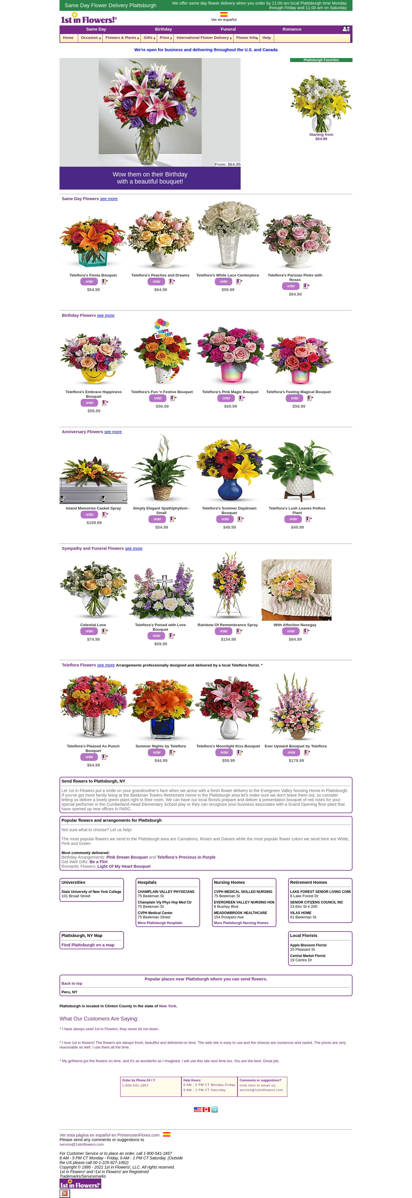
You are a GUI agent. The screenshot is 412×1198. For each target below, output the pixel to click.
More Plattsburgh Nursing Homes (241, 923)
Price (164, 37)
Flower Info (246, 37)
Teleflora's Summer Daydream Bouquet (229, 510)
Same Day (96, 29)
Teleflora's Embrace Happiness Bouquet (94, 394)
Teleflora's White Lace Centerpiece (227, 275)
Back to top (72, 983)
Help (267, 37)
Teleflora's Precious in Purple (186, 857)
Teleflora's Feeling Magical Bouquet (298, 392)
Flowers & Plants (121, 37)
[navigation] (206, 38)
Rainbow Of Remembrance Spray (228, 625)
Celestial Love (93, 625)
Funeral (228, 29)
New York (167, 1006)
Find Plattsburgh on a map (88, 945)
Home (68, 37)
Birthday (163, 29)
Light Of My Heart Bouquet (123, 866)
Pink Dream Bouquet (127, 857)
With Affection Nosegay (295, 625)
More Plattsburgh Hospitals (160, 923)
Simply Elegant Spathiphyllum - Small (161, 510)
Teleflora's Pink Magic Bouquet (230, 392)
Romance (292, 29)
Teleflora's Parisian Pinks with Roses (295, 277)
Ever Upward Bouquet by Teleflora (296, 746)
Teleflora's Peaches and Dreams (160, 275)
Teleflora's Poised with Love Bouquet (160, 627)
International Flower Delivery (203, 37)
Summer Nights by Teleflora (161, 746)
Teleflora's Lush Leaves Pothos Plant (297, 510)
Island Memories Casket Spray (93, 508)
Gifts (148, 37)
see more (109, 198)
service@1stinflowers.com (261, 1090)
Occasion (89, 37)
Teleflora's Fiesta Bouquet (93, 275)
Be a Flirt (99, 861)
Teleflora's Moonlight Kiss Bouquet (228, 746)
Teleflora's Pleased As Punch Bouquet (93, 748)
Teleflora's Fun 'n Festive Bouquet (162, 392)
